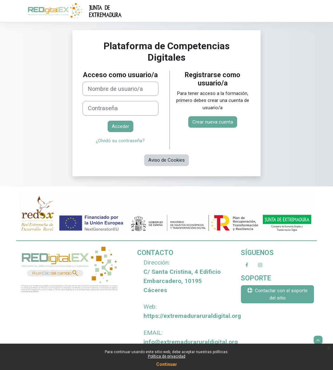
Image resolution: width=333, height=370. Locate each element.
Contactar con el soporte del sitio (277, 294)
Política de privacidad (166, 356)
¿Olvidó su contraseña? (120, 141)
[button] (318, 340)
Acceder (120, 126)
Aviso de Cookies (166, 160)
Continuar (166, 364)
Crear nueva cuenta (212, 122)
